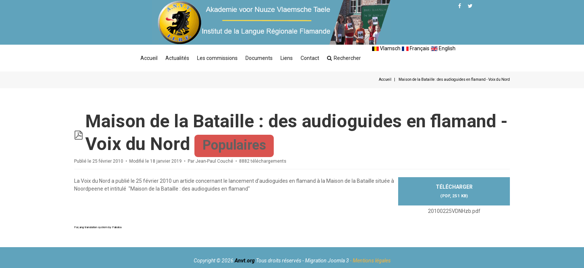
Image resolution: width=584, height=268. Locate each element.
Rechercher (344, 58)
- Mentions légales (370, 261)
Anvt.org (245, 261)
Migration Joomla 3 (327, 261)
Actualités (177, 58)
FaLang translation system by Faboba (97, 226)
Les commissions (217, 58)
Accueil (149, 58)
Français (415, 48)
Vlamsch (386, 48)
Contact (310, 58)
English (443, 48)
